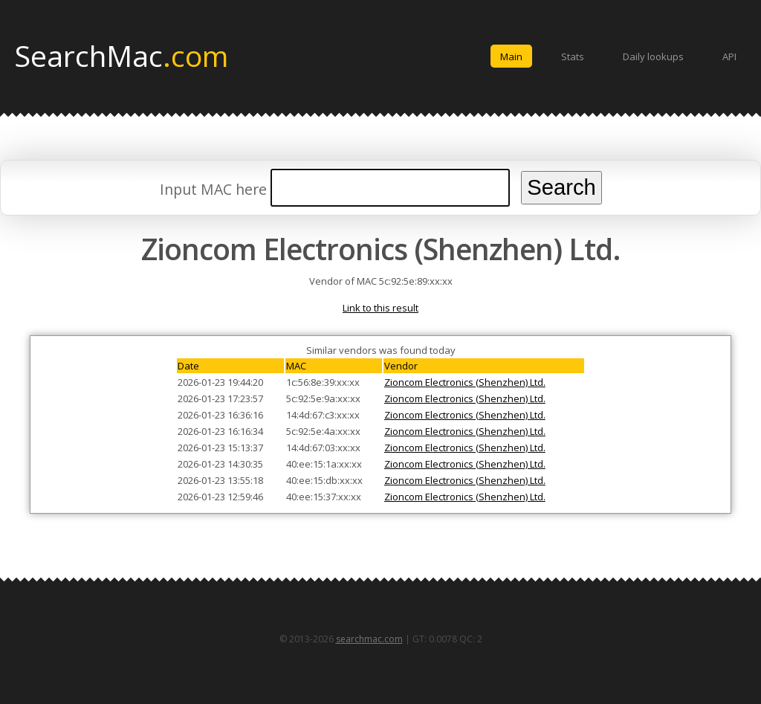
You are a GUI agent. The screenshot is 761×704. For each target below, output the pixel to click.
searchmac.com (369, 639)
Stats (572, 56)
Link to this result (380, 307)
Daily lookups (653, 56)
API (729, 56)
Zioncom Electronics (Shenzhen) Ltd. (464, 382)
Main (511, 56)
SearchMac (121, 55)
